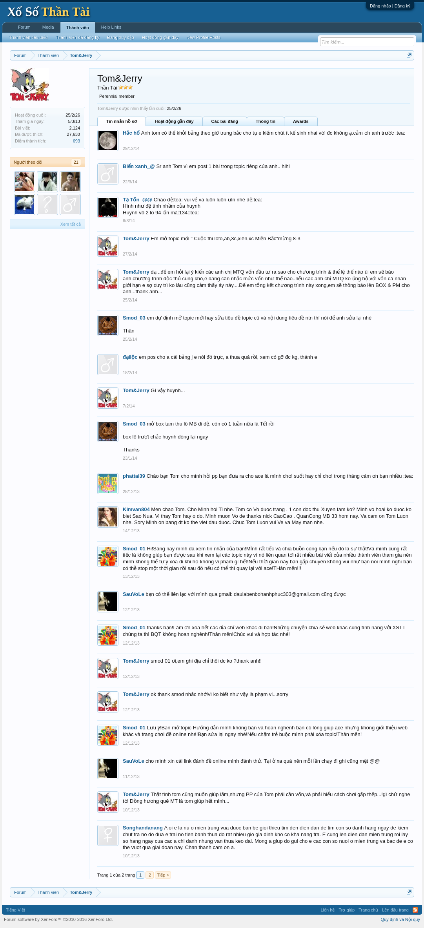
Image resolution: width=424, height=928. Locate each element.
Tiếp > (163, 875)
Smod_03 (134, 318)
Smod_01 (134, 549)
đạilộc (130, 357)
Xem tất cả (70, 224)
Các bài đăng (224, 121)
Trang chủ (368, 910)
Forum (24, 27)
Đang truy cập (120, 37)
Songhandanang (143, 828)
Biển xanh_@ (139, 166)
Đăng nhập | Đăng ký (390, 6)
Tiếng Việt (15, 910)
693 (76, 141)
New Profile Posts (203, 37)
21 (76, 162)
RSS (415, 910)
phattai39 (134, 476)
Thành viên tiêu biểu (28, 37)
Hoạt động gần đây (174, 121)
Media (48, 27)
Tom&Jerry (136, 238)
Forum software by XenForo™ (58, 919)
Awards (301, 121)
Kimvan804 (136, 509)
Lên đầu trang (395, 910)
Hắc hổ (131, 133)
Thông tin (265, 121)
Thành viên (77, 27)
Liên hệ (327, 910)
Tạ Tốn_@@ (137, 200)
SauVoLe (133, 594)
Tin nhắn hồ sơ (121, 121)
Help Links (111, 27)
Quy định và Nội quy (400, 919)
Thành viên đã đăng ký (77, 37)
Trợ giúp (346, 910)
